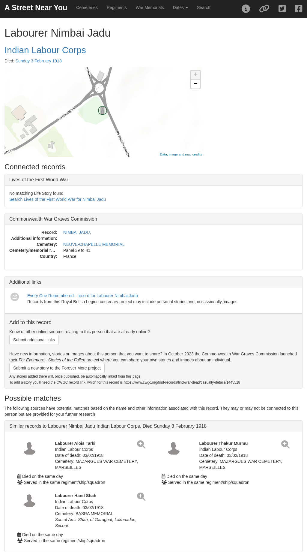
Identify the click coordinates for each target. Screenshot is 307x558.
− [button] (196, 84)
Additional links (25, 282)
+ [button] (196, 75)
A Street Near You (35, 7)
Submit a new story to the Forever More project (57, 368)
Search (203, 7)
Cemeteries (87, 7)
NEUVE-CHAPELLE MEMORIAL (94, 244)
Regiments (117, 7)
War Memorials (150, 7)
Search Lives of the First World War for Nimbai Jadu (57, 199)
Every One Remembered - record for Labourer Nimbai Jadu (82, 295)
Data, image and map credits (181, 154)
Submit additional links (34, 339)
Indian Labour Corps (45, 50)
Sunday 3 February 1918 (39, 61)
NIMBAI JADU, (77, 232)
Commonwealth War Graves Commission (53, 219)
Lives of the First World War (38, 179)
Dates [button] (180, 7)
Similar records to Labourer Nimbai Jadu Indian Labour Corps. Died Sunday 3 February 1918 (108, 426)
